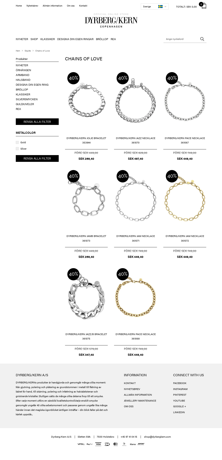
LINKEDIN (179, 412)
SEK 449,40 (185, 158)
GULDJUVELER (25, 104)
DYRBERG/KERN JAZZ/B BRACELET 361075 (86, 336)
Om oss (70, 5)
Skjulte (28, 50)
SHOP (34, 39)
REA (113, 39)
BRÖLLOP (102, 39)
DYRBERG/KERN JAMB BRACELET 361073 (86, 238)
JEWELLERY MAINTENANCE (140, 400)
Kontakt (83, 5)
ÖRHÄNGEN (23, 70)
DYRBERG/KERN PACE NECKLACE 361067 (185, 140)
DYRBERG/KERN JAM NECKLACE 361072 (185, 238)
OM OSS (128, 406)
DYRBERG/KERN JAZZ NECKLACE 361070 (135, 140)
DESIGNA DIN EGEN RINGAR (75, 39)
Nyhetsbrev (32, 5)
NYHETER (22, 39)
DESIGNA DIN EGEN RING (32, 85)
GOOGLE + (179, 406)
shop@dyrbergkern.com (157, 436)
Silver (23, 148)
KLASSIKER (47, 39)
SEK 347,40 (86, 354)
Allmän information (52, 5)
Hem (18, 50)
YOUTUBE (179, 400)
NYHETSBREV (132, 389)
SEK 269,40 (86, 158)
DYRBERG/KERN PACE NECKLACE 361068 (136, 336)
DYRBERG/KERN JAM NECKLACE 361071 (135, 238)
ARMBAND (22, 75)
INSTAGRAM (180, 389)
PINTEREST (179, 394)
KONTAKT (130, 383)
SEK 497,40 (135, 158)
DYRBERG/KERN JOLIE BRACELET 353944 (86, 140)
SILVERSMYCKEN (27, 99)
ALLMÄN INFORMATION (138, 394)
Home (19, 5)
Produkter (22, 58)
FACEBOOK (179, 383)
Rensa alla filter (37, 121)
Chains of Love (42, 50)
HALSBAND (23, 80)
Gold (23, 142)
